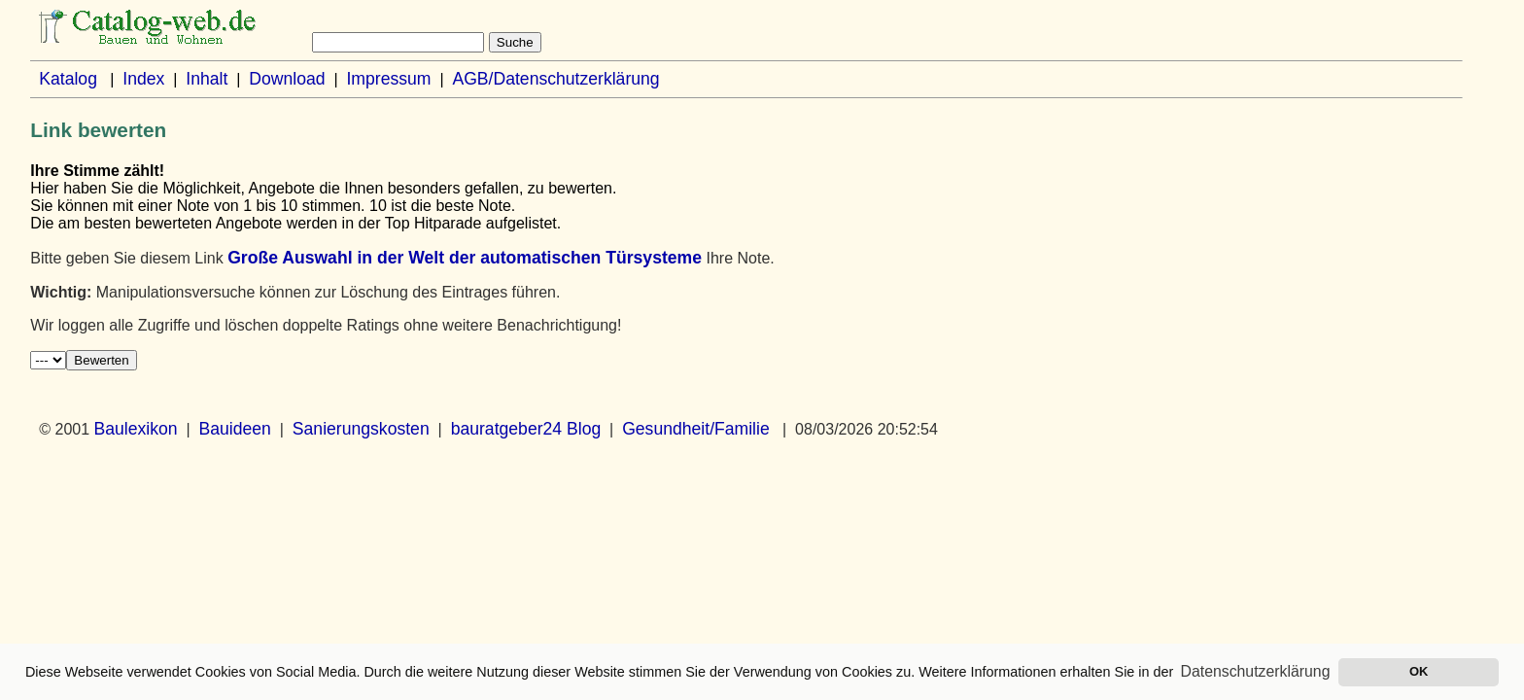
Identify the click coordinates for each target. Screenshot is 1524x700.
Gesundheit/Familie (696, 428)
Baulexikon (136, 428)
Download (287, 78)
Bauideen (235, 428)
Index (143, 78)
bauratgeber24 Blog (526, 428)
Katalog (68, 78)
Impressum (388, 78)
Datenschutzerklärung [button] (1256, 671)
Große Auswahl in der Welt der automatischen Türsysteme (464, 257)
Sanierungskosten (361, 428)
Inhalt (206, 78)
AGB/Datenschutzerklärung (555, 78)
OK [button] (1418, 671)
